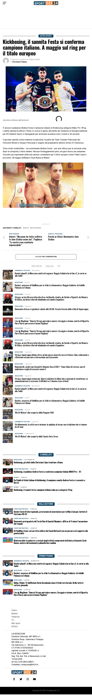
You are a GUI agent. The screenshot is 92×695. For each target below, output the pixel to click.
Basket (14, 614)
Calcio (14, 611)
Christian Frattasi (19, 62)
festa (26, 228)
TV (12, 620)
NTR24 (14, 627)
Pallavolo (15, 617)
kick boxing (36, 228)
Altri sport (15, 624)
